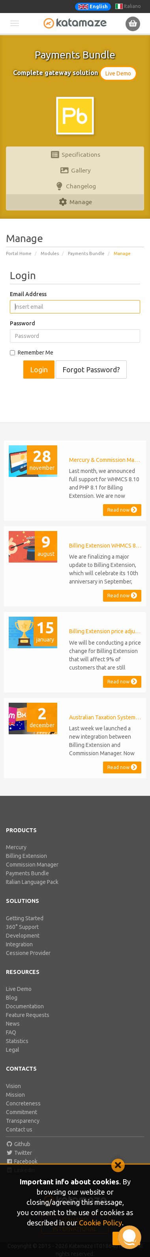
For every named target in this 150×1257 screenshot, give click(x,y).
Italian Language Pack (32, 882)
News (13, 1024)
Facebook (22, 1161)
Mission (15, 1095)
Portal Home (19, 253)
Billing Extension (26, 856)
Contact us (19, 1129)
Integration (19, 944)
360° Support (22, 927)
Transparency (22, 1121)
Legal (12, 1050)
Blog (11, 997)
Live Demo (118, 73)
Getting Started (24, 918)
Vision (13, 1086)
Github (18, 1144)
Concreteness (23, 1103)
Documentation (25, 1006)
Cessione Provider (28, 953)
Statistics (17, 1041)
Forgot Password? (91, 369)
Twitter (19, 1153)
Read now (122, 509)
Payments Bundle (86, 253)
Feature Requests (27, 1015)
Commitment (21, 1112)
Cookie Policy (100, 1223)
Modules (50, 253)
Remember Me (31, 352)
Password (22, 323)
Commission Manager (32, 864)
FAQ (11, 1032)
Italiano (128, 6)
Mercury (16, 847)
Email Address (28, 294)
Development (22, 935)
